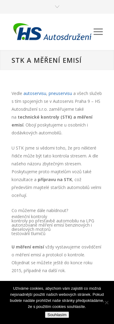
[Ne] (106, 302)
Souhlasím (57, 314)
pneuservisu (60, 93)
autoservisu (34, 93)
